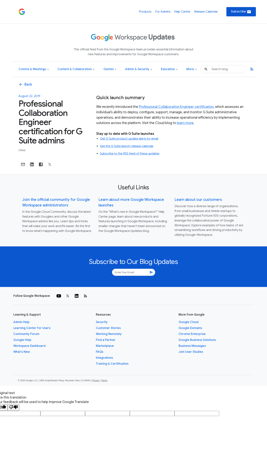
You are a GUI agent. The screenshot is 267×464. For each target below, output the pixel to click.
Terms (104, 380)
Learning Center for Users (31, 328)
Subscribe (241, 11)
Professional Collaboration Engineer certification (176, 107)
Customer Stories (108, 328)
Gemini (109, 69)
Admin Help (21, 322)
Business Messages (192, 346)
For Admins (163, 12)
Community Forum (26, 334)
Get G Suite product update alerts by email (129, 139)
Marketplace (105, 346)
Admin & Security (138, 69)
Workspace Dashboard (29, 346)
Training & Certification (112, 364)
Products (145, 12)
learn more (185, 123)
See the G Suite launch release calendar (127, 146)
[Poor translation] (13, 407)
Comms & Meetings (34, 69)
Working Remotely (109, 334)
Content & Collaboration (75, 69)
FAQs (99, 352)
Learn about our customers (198, 199)
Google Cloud (188, 322)
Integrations (104, 358)
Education (169, 69)
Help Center (182, 12)
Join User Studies (191, 352)
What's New (21, 352)
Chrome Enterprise (192, 334)
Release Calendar (206, 12)
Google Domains (190, 328)
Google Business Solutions (197, 340)
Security (102, 322)
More (191, 69)
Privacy (96, 380)
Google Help (22, 340)
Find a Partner (106, 340)
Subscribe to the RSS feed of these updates (129, 153)
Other (22, 150)
